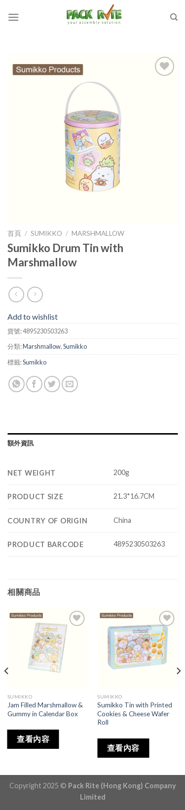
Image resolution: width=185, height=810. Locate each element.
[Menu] (13, 17)
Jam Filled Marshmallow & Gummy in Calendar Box (45, 709)
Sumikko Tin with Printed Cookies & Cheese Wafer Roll (134, 713)
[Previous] (7, 690)
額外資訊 (20, 443)
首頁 (14, 233)
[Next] (178, 690)
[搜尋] (174, 17)
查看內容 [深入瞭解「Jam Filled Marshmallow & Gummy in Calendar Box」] (33, 739)
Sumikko (46, 233)
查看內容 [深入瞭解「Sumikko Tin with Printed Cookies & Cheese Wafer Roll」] (123, 747)
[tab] (92, 443)
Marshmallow (98, 233)
